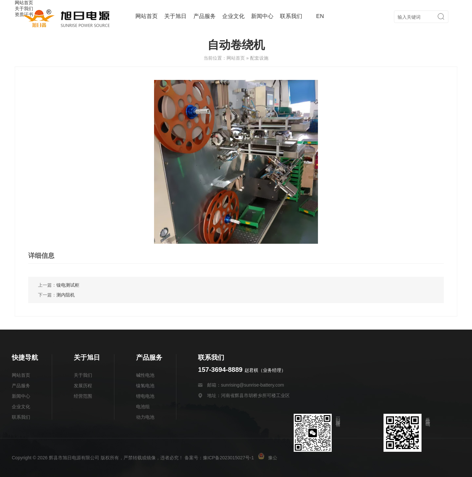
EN (320, 16)
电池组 (143, 406)
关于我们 (83, 375)
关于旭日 (175, 16)
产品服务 (204, 16)
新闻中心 (262, 16)
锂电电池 (145, 396)
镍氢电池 (145, 385)
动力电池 (145, 417)
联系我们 (291, 16)
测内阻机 (65, 294)
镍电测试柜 (67, 285)
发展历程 (83, 385)
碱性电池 (145, 375)
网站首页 (146, 16)
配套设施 (259, 58)
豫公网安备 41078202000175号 (295, 457)
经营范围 (83, 396)
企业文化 (233, 16)
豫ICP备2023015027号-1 (228, 457)
